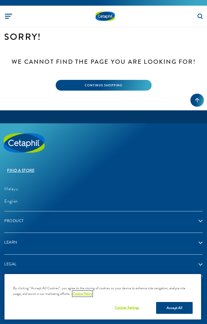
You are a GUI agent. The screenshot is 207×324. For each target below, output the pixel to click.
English (11, 201)
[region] (102, 296)
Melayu (11, 188)
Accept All (174, 307)
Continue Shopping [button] (103, 85)
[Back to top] (197, 100)
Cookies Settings (127, 307)
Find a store (20, 170)
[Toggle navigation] (8, 16)
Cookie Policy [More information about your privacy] (82, 293)
